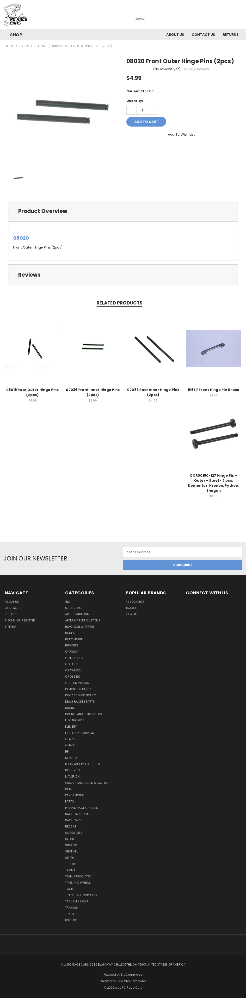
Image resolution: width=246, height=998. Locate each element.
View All (132, 614)
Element (71, 726)
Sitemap (10, 627)
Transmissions (76, 901)
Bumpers (71, 645)
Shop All (71, 851)
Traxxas (71, 908)
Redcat (70, 826)
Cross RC (72, 677)
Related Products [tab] (119, 303)
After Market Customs (82, 620)
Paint (69, 789)
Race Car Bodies (78, 814)
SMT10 (69, 858)
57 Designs (73, 608)
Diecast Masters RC (80, 695)
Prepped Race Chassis (81, 808)
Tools (69, 889)
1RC (67, 602)
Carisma (71, 652)
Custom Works (77, 683)
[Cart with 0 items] (241, 15)
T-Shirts (72, 864)
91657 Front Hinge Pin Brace (214, 389)
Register (28, 620)
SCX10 (69, 839)
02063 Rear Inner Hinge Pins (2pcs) (153, 392)
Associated (135, 602)
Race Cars (73, 820)
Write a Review (196, 69)
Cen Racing (74, 658)
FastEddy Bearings (79, 733)
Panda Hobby (75, 795)
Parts (69, 801)
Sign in (10, 620)
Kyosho (71, 758)
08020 (21, 238)
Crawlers (73, 670)
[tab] (123, 211)
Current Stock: (140, 91)
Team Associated (78, 876)
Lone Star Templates (132, 981)
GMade (70, 745)
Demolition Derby (78, 689)
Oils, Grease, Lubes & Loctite (86, 783)
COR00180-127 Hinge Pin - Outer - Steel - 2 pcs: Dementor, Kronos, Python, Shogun (213, 483)
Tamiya (70, 870)
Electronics (74, 720)
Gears (70, 739)
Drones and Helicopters (83, 714)
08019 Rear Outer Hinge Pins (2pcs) (32, 392)
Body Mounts (75, 639)
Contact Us (203, 34)
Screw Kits (73, 833)
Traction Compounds (81, 895)
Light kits (72, 770)
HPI (67, 751)
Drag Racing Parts (80, 702)
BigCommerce (131, 975)
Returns (231, 34)
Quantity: (134, 100)
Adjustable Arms (78, 614)
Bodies (70, 633)
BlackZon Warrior (79, 627)
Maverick (72, 776)
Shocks (71, 845)
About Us (175, 34)
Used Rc (71, 920)
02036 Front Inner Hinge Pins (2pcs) (93, 392)
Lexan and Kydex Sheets (82, 764)
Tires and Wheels (78, 883)
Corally (71, 664)
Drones (70, 708)
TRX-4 (69, 914)
